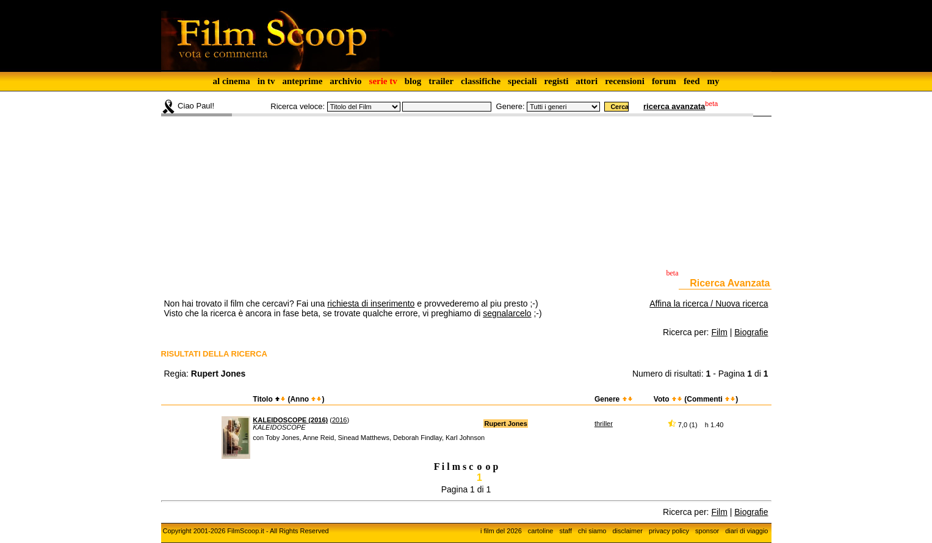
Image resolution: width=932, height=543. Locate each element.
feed (692, 81)
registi (556, 81)
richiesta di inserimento (370, 303)
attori (587, 81)
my (713, 81)
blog (413, 81)
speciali (522, 81)
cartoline (541, 530)
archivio (345, 81)
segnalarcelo (507, 313)
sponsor (707, 530)
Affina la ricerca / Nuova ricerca (708, 303)
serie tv (383, 81)
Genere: (510, 106)
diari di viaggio (746, 530)
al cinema (231, 81)
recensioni (625, 81)
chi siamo (592, 530)
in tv (266, 81)
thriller (603, 423)
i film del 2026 (501, 530)
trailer (440, 81)
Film (719, 332)
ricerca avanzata (674, 106)
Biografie (751, 332)
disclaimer (627, 530)
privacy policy (669, 530)
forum (664, 81)
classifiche (480, 81)
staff (565, 530)
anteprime (302, 81)
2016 (339, 420)
